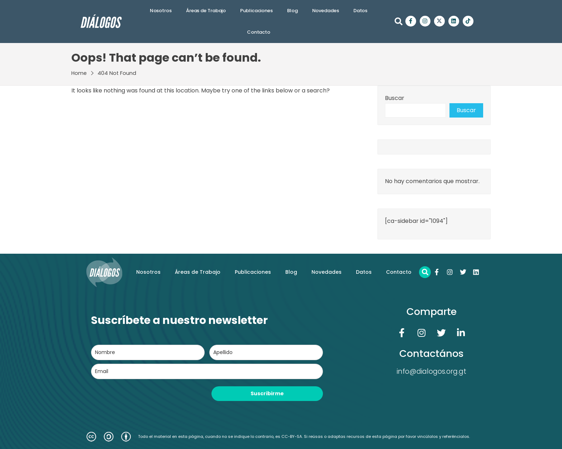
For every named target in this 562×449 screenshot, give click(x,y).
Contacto (258, 32)
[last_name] (266, 352)
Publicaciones (256, 10)
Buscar (394, 98)
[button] (398, 21)
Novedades (325, 10)
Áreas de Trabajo (206, 10)
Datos (360, 10)
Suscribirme (267, 393)
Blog (292, 10)
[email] (207, 371)
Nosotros (161, 10)
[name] (148, 352)
